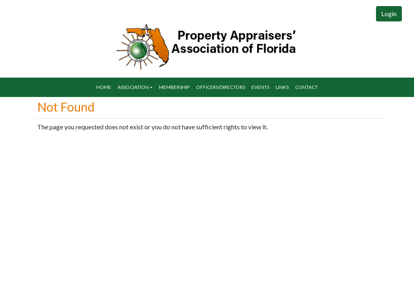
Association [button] (133, 87)
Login (389, 13)
